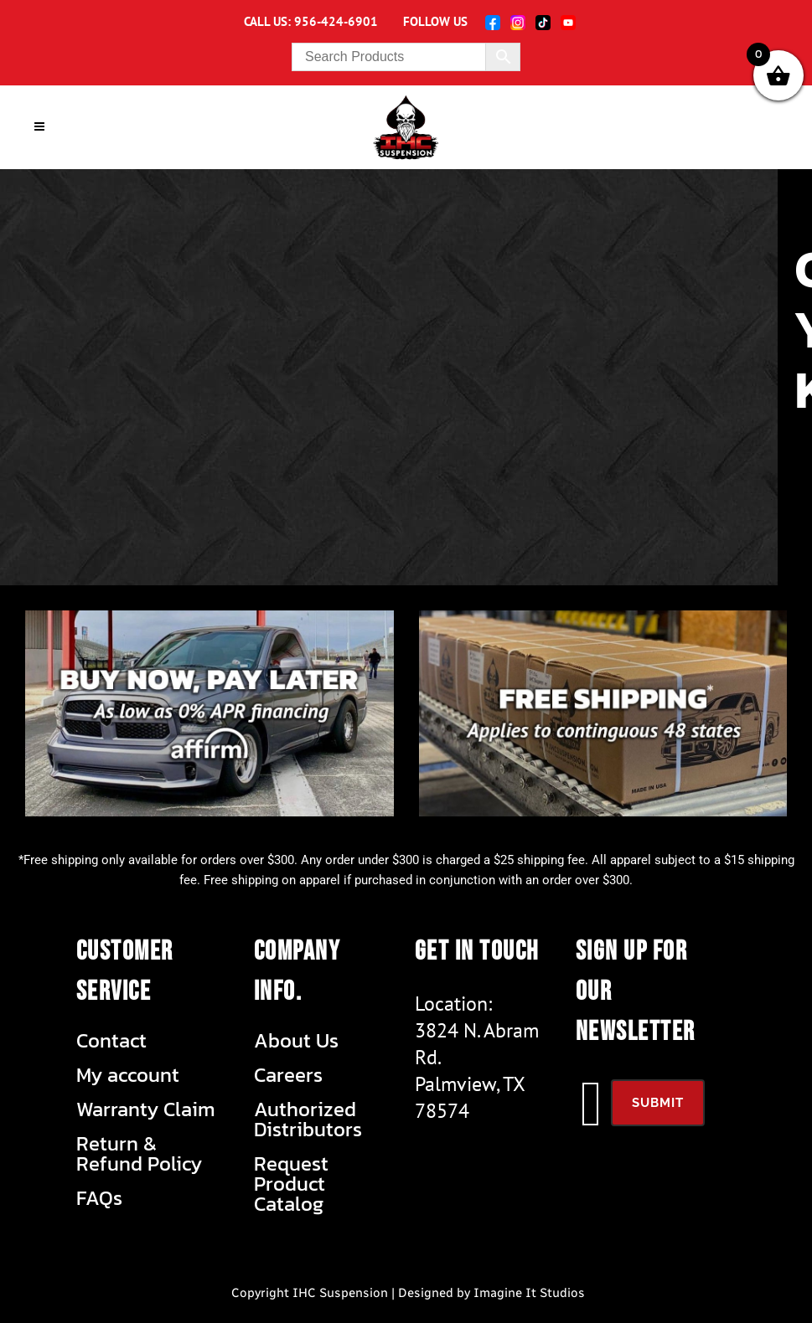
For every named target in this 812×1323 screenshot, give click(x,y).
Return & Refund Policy (139, 1154)
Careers (288, 1075)
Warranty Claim (145, 1109)
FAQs (99, 1198)
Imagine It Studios (529, 1292)
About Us (296, 1041)
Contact (111, 1041)
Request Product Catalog (291, 1184)
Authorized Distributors (308, 1119)
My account (127, 1075)
